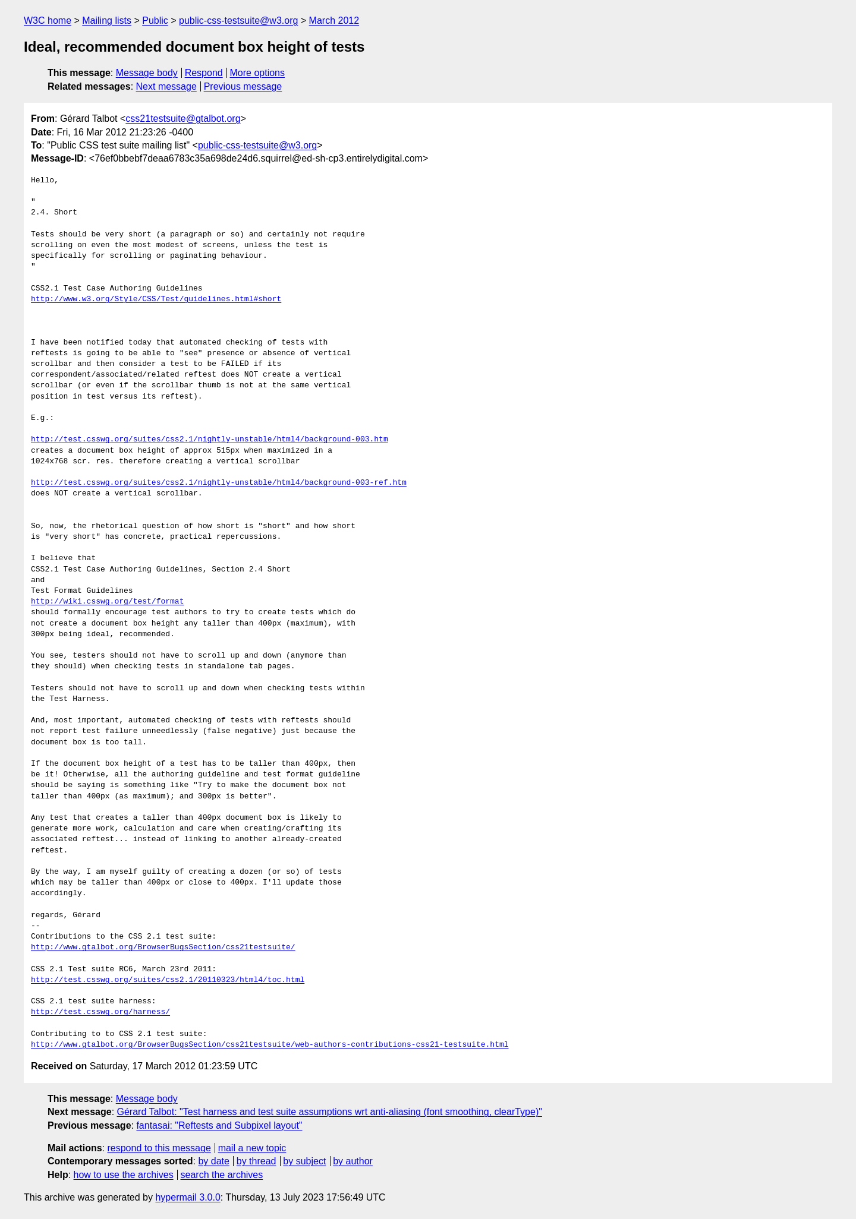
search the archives (222, 1175)
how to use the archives (124, 1175)
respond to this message (158, 1148)
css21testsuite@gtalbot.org (182, 118)
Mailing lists (106, 20)
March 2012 (334, 20)
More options (257, 73)
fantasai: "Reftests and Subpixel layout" (219, 1125)
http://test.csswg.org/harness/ (100, 1012)
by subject (304, 1161)
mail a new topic (252, 1148)
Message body (147, 73)
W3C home (47, 20)
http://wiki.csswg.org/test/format (107, 601)
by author (353, 1161)
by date (213, 1161)
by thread (256, 1161)
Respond (204, 73)
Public (155, 20)
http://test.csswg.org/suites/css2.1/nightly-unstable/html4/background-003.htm (209, 439)
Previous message (243, 86)
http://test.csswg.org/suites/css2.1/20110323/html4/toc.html (167, 980)
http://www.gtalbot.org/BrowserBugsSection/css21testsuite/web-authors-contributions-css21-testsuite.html (269, 1045)
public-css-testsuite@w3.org (238, 20)
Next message (166, 86)
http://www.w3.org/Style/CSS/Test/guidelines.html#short (156, 299)
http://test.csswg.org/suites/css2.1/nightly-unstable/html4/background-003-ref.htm (219, 483)
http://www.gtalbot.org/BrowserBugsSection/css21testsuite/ (163, 947)
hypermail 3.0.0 (187, 1197)
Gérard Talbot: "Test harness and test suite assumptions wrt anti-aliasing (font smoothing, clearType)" (329, 1112)
